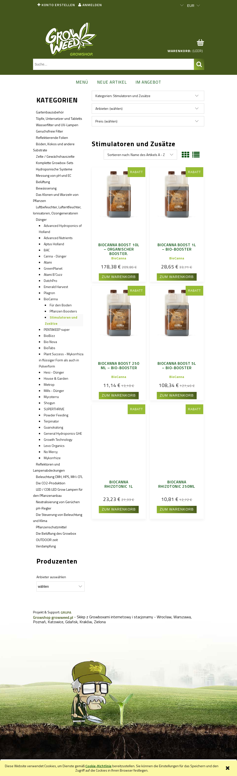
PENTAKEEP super (57, 329)
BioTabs (49, 347)
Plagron (49, 292)
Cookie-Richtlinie (98, 765)
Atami (48, 262)
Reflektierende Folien (52, 137)
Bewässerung (46, 188)
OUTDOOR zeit (47, 539)
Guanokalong (53, 427)
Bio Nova (50, 341)
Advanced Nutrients (58, 237)
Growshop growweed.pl (53, 617)
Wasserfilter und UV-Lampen (57, 124)
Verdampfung (46, 546)
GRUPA (66, 612)
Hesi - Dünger (54, 372)
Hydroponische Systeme (54, 169)
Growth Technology (58, 439)
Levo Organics (54, 445)
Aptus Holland (54, 243)
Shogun (49, 402)
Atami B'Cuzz (53, 274)
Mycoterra (51, 396)
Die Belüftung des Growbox (56, 533)
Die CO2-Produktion (50, 483)
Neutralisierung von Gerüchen (58, 501)
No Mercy (51, 451)
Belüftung (43, 181)
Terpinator (51, 421)
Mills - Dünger (54, 390)
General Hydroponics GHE (63, 433)
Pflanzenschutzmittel (51, 527)
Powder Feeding (56, 415)
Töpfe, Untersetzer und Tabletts (59, 118)
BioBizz (49, 335)
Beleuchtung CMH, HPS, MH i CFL (59, 476)
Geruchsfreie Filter (49, 131)
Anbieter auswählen (51, 577)
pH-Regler (43, 508)
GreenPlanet (53, 268)
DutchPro (50, 280)
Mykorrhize (52, 457)
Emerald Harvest (56, 286)
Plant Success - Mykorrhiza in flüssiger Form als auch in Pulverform (61, 360)
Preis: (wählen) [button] (106, 121)
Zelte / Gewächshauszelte (55, 156)
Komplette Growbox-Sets (54, 162)
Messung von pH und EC (53, 175)
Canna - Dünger (55, 256)
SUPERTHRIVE (54, 408)
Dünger (41, 219)
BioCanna (51, 298)
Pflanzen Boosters (63, 311)
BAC (47, 250)
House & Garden (56, 378)
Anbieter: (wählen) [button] (109, 108)
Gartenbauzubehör (50, 112)
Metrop (49, 384)
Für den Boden (61, 305)
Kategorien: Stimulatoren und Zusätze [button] (122, 95)
